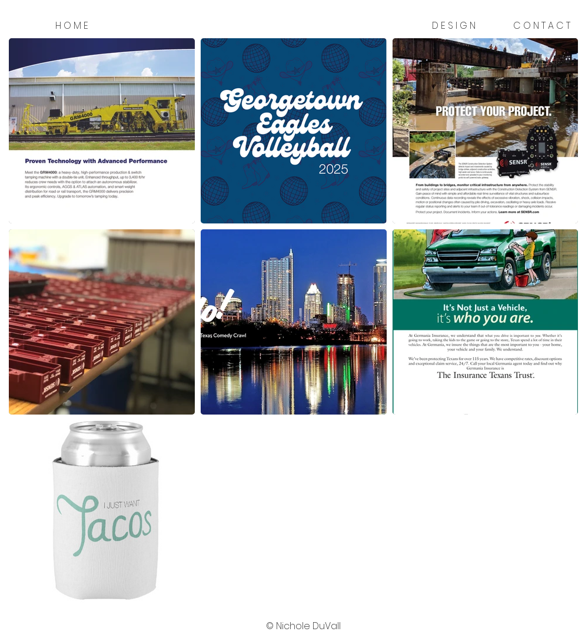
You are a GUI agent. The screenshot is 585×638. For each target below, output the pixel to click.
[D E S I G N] (453, 26)
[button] (303, 626)
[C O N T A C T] (541, 26)
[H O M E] (71, 26)
